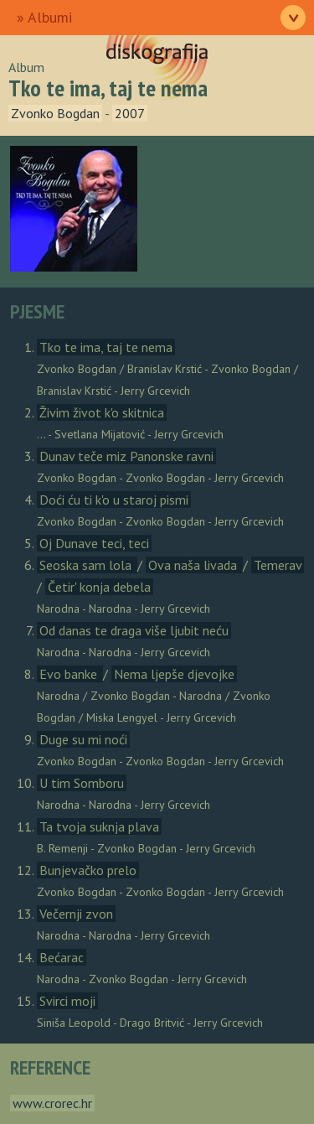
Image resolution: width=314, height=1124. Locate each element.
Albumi (50, 17)
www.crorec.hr (52, 1103)
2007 (130, 113)
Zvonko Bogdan (55, 113)
